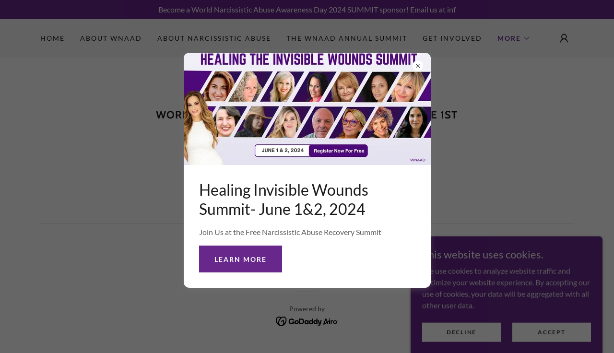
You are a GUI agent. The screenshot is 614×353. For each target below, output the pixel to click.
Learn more (240, 259)
